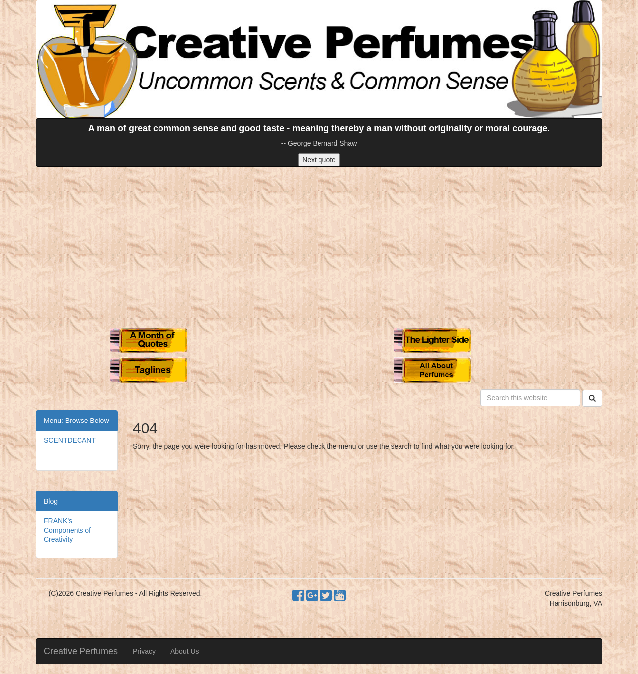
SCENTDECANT (70, 440)
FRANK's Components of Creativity (67, 530)
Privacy (144, 651)
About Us (184, 651)
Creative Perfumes (81, 651)
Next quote (319, 160)
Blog (51, 501)
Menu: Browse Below (76, 420)
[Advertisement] (319, 246)
